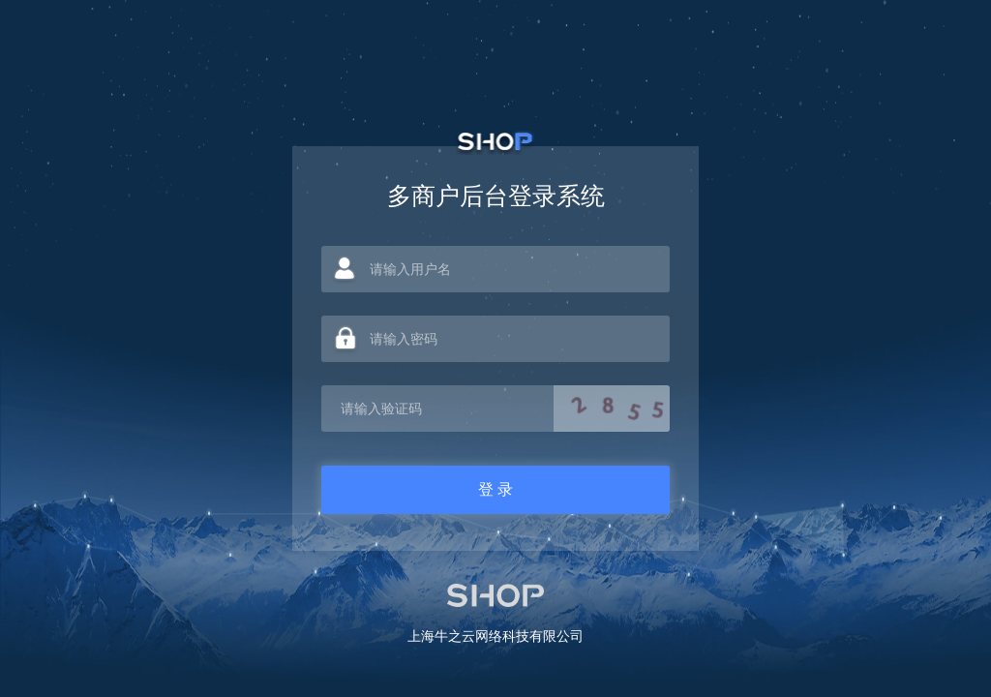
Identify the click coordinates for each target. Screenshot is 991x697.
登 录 (495, 489)
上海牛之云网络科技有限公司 (495, 636)
